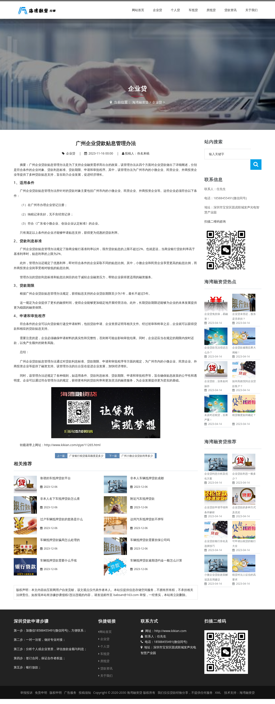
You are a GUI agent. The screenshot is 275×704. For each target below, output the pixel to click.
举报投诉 (26, 692)
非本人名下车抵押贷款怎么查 (60, 498)
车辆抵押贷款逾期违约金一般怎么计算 (156, 560)
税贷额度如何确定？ (244, 404)
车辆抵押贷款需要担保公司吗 (150, 540)
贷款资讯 (230, 10)
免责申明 (41, 692)
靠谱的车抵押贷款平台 (55, 478)
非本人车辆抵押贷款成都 (147, 478)
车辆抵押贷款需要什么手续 (58, 560)
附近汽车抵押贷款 (142, 498)
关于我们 (251, 10)
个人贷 (175, 10)
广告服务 (70, 692)
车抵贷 (193, 10)
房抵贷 (211, 10)
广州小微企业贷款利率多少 (137, 455)
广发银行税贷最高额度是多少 (86, 455)
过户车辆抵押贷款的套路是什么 (61, 519)
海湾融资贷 (140, 102)
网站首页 (138, 10)
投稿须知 (85, 692)
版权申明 (56, 692)
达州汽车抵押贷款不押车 (147, 519)
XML (218, 692)
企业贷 (157, 10)
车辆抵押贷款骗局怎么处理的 (60, 540)
